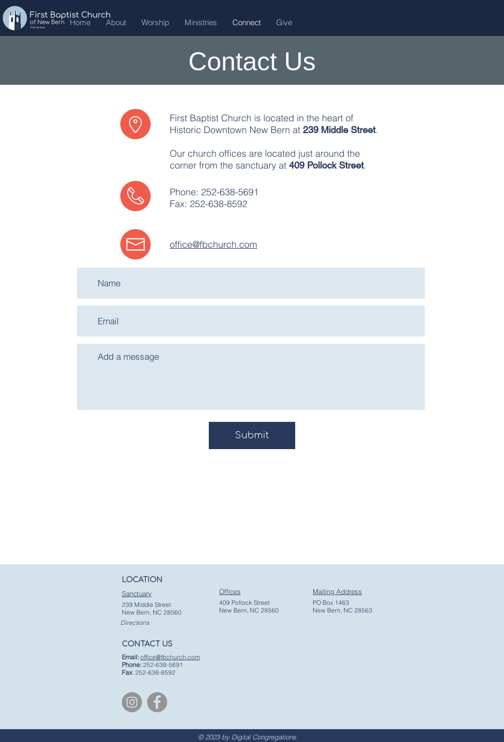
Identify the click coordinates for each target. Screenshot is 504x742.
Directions (134, 622)
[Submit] (252, 435)
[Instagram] (132, 702)
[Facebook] (157, 702)
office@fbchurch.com (213, 244)
